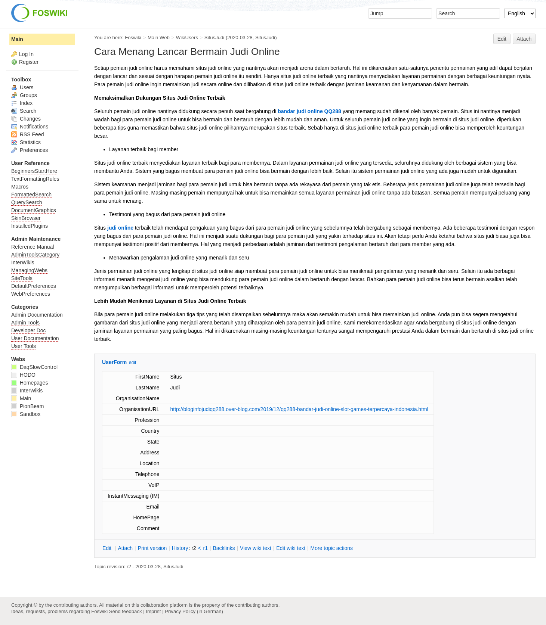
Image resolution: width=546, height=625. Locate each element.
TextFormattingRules (35, 179)
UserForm (114, 362)
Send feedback (125, 611)
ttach (125, 548)
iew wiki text (255, 548)
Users (22, 87)
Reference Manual (32, 247)
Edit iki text (290, 548)
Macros (19, 187)
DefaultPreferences (33, 286)
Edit (501, 39)
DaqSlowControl (34, 367)
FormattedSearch (31, 195)
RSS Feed (27, 134)
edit (132, 362)
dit (107, 548)
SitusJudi (214, 37)
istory (180, 548)
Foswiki (133, 37)
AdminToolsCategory (35, 255)
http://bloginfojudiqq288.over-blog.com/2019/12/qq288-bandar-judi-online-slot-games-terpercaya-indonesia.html (299, 409)
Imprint (153, 611)
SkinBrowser (26, 218)
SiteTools (22, 278)
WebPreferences (30, 294)
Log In (26, 54)
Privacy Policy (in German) (194, 611)
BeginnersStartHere (34, 171)
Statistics (26, 142)
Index (22, 103)
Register (28, 62)
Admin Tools (25, 323)
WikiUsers (187, 37)
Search (23, 111)
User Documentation (35, 338)
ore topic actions (331, 548)
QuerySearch (26, 202)
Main (17, 39)
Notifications (29, 127)
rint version (152, 548)
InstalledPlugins (29, 226)
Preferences (29, 150)
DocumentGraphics (33, 210)
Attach (524, 39)
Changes (26, 119)
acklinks (224, 548)
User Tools (23, 346)
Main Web (159, 37)
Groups (24, 95)
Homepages (29, 383)
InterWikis (22, 262)
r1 (205, 548)
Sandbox (25, 414)
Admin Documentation (37, 315)
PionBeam (27, 406)
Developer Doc (28, 330)
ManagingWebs (29, 270)
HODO (23, 375)
